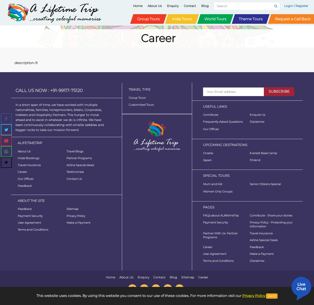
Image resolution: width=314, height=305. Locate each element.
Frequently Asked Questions (223, 121)
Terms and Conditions (33, 229)
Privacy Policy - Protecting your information (271, 224)
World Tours (215, 19)
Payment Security (30, 216)
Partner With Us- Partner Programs (220, 235)
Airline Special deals (80, 165)
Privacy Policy (76, 216)
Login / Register (296, 6)
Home (137, 6)
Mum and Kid (212, 184)
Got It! (271, 296)
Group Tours (148, 19)
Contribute (210, 114)
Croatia (208, 153)
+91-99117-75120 (66, 90)
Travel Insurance (29, 165)
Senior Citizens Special (265, 184)
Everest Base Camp (263, 153)
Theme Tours (251, 19)
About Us (155, 6)
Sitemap (72, 209)
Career (22, 172)
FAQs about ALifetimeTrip (221, 215)
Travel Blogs (75, 151)
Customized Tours (141, 104)
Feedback (25, 185)
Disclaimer (257, 121)
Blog (205, 6)
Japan (207, 160)
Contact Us (74, 179)
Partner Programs (79, 158)
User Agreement (29, 222)
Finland (255, 160)
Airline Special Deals (264, 240)
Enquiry (173, 6)
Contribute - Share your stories (271, 215)
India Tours (182, 19)
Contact (190, 6)
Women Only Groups (217, 191)
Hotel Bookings (28, 158)
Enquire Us (257, 114)
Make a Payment (78, 222)
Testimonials (75, 172)
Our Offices (25, 179)
